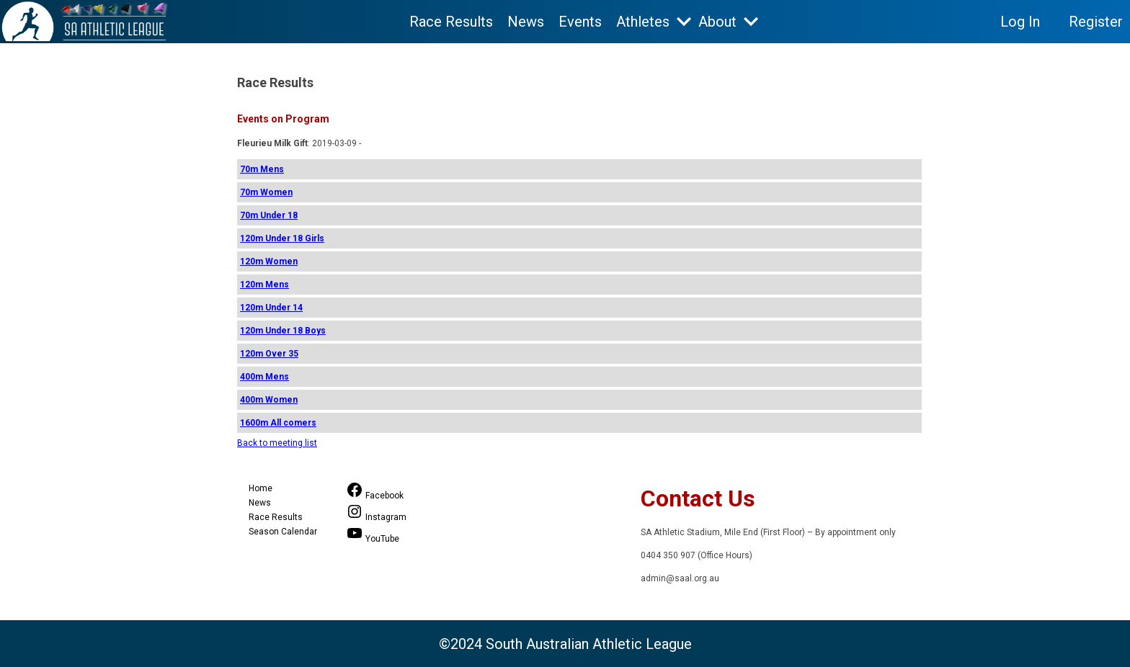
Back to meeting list (277, 443)
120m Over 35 (269, 354)
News (525, 21)
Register (1096, 21)
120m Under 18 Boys (283, 331)
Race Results (451, 21)
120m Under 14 (271, 308)
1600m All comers (278, 423)
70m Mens (262, 169)
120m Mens (264, 284)
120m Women (269, 261)
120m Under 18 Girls (282, 238)
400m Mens (264, 377)
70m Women (266, 192)
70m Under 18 (269, 215)
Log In (1020, 21)
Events (580, 21)
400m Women (269, 400)
